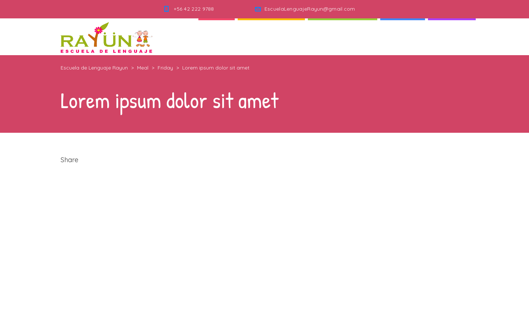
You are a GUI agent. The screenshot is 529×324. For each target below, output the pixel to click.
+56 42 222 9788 (194, 9)
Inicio (216, 36)
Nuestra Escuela (342, 36)
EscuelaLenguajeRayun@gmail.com (309, 9)
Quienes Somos (271, 36)
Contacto (451, 36)
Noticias (403, 36)
